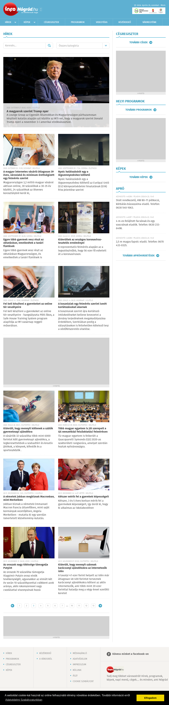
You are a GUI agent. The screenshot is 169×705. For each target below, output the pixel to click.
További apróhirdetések (139, 255)
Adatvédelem (80, 659)
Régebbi (100, 606)
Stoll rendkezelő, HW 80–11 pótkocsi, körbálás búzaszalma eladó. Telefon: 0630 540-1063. (138, 204)
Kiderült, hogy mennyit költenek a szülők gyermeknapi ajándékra (28, 430)
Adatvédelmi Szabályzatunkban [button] (23, 699)
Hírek (8, 22)
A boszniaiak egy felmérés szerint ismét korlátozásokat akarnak (82, 305)
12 (86, 605)
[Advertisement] (56, 361)
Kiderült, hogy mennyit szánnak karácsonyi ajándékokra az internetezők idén (82, 568)
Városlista (41, 9)
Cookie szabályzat (83, 681)
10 (72, 605)
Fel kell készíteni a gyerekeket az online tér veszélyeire (27, 305)
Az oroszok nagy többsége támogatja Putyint (25, 566)
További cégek (138, 42)
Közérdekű (124, 22)
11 (79, 605)
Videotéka (101, 22)
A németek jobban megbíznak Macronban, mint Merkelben (29, 498)
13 (93, 605)
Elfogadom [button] (150, 698)
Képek (27, 22)
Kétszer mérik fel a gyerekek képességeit (83, 497)
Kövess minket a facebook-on (130, 654)
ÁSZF (75, 676)
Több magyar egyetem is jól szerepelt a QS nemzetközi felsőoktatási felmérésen (83, 430)
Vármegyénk (149, 22)
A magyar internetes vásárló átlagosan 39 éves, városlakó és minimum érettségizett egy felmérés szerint (28, 175)
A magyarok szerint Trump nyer (28, 111)
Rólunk (77, 670)
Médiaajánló (80, 653)
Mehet (49, 46)
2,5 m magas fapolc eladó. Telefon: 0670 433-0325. (140, 243)
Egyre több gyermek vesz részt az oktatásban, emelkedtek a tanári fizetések (23, 243)
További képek (138, 177)
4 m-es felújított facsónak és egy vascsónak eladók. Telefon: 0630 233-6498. (138, 225)
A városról (45, 659)
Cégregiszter (51, 22)
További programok (138, 109)
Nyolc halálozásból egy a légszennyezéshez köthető (74, 173)
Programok (78, 22)
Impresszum (79, 664)
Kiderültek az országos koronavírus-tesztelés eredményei (80, 241)
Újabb (12, 606)
